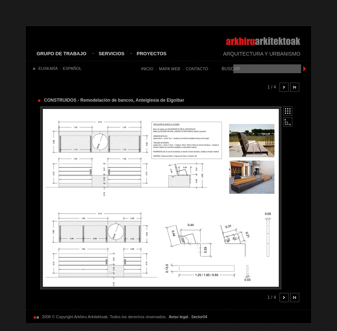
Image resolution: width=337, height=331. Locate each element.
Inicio (147, 69)
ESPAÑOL (72, 68)
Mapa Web (169, 69)
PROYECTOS (151, 53)
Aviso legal (178, 317)
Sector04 (199, 317)
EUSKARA (48, 68)
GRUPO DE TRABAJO (61, 53)
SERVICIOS (112, 53)
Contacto (197, 69)
